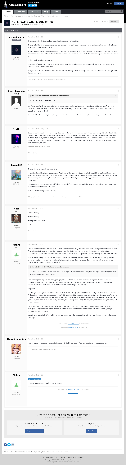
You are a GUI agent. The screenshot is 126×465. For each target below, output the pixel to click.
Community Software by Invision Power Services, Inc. (63, 462)
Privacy (63, 457)
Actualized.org (48, 457)
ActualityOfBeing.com (73, 324)
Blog (46, 12)
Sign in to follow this (102, 21)
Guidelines (21, 12)
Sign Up (119, 3)
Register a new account (34, 431)
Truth (16, 128)
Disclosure (72, 457)
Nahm (16, 244)
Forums (8, 12)
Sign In (109, 4)
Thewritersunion (16, 339)
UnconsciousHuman (26, 24)
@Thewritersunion (35, 379)
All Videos (34, 12)
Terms (57, 457)
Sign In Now (91, 431)
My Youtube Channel (74, 327)
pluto (16, 208)
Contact (80, 457)
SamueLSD (16, 165)
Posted (36, 37)
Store (56, 12)
